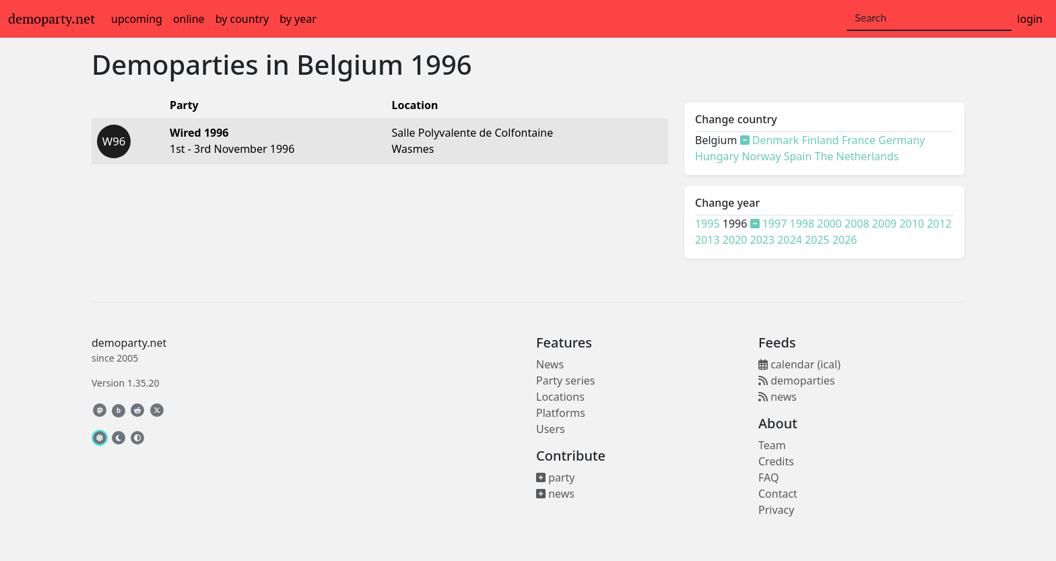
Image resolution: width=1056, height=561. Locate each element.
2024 (789, 239)
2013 (707, 239)
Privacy (776, 509)
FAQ (768, 477)
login (1030, 18)
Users (550, 429)
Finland (820, 140)
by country (242, 18)
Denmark (775, 140)
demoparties (796, 380)
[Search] (929, 18)
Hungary (717, 156)
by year (298, 18)
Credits (776, 461)
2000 (829, 223)
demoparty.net (51, 19)
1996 (441, 64)
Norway (761, 156)
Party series (565, 380)
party (555, 477)
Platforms (560, 412)
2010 (912, 223)
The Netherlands (857, 156)
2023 (762, 239)
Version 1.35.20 (125, 382)
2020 (735, 239)
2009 (884, 223)
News (550, 364)
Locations (560, 396)
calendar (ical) (799, 364)
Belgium (349, 64)
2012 (939, 223)
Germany (901, 140)
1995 (707, 223)
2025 (817, 239)
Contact (777, 493)
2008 (857, 223)
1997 (774, 223)
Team (772, 445)
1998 (802, 223)
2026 (844, 239)
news (555, 493)
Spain (798, 156)
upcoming (136, 18)
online (189, 18)
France (859, 140)
